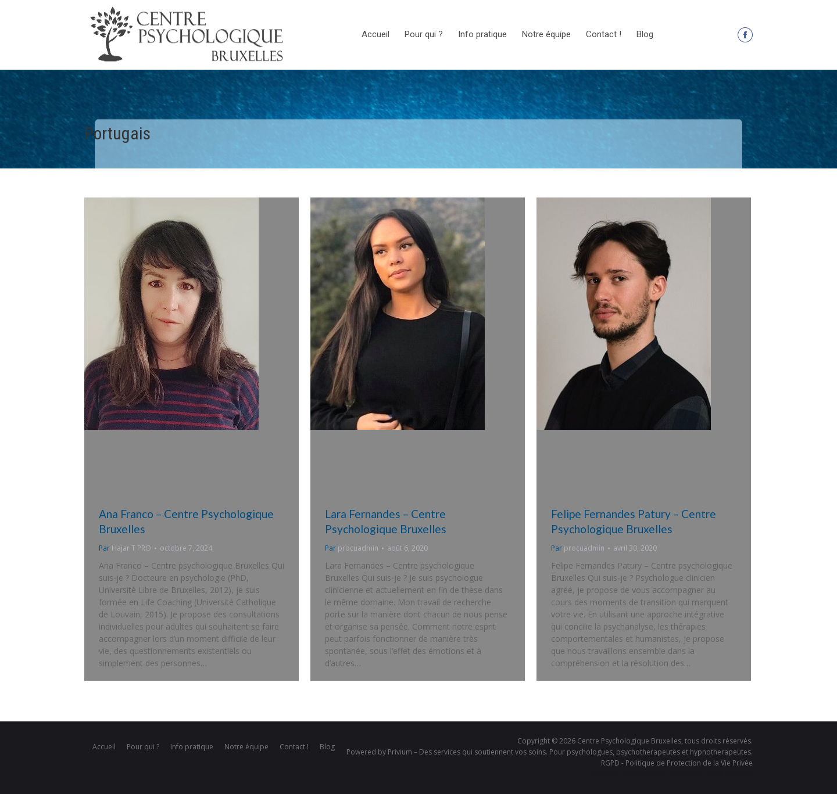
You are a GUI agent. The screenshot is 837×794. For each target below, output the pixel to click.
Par (125, 548)
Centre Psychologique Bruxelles (629, 741)
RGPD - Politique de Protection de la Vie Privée (677, 763)
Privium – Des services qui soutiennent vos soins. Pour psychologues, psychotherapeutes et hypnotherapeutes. (570, 752)
